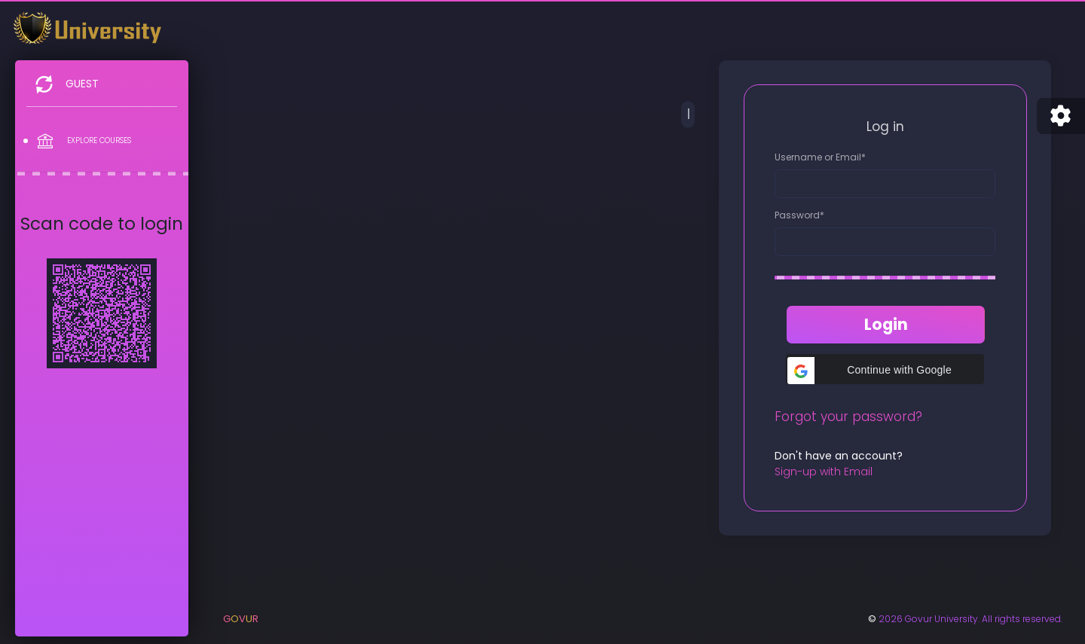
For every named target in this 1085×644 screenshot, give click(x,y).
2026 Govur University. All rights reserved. (970, 618)
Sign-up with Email (824, 471)
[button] (884, 369)
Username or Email (820, 157)
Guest (82, 83)
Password (799, 215)
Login (886, 324)
